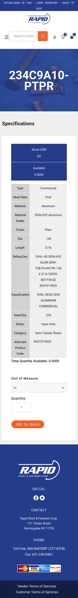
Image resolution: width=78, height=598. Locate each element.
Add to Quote (28, 424)
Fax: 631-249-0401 (39, 554)
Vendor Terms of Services (37, 586)
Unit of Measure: (25, 378)
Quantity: (18, 398)
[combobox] (39, 387)
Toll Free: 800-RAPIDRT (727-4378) (39, 549)
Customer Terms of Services (37, 592)
